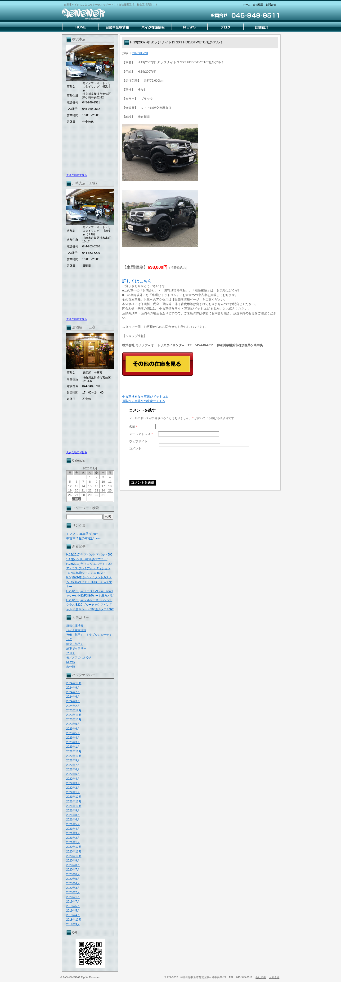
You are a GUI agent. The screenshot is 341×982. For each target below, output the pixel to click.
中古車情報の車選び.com (83, 538)
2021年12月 (73, 796)
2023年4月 (73, 737)
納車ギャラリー (76, 648)
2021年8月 (73, 815)
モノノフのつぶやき (79, 657)
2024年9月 (73, 687)
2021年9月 (73, 810)
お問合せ (271, 4)
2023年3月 (73, 742)
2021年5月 (73, 824)
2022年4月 (73, 778)
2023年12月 (73, 710)
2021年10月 (73, 806)
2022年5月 (73, 774)
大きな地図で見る (76, 175)
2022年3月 (73, 783)
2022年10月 (73, 756)
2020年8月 (73, 865)
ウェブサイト (138, 441)
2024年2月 (73, 706)
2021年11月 (73, 801)
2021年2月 (73, 837)
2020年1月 (73, 897)
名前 (133, 426)
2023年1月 (73, 746)
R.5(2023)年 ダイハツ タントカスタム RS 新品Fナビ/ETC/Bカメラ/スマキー (89, 582)
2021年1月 (73, 842)
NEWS (70, 662)
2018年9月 (73, 924)
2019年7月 (73, 901)
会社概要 (258, 4)
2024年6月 (73, 696)
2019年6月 (73, 906)
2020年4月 (73, 883)
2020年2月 (73, 892)
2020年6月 (73, 874)
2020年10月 (73, 856)
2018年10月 (73, 919)
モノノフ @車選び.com (82, 534)
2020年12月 (73, 846)
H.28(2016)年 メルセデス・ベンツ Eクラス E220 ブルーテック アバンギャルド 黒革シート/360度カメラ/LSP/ (90, 604)
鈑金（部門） (74, 644)
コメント (135, 448)
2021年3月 (73, 833)
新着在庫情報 (74, 625)
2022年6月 (73, 769)
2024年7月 (73, 692)
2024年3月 (73, 701)
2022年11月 (73, 751)
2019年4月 (73, 915)
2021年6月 (73, 819)
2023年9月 (73, 724)
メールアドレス (141, 434)
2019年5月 (73, 910)
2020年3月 (73, 887)
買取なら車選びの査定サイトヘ (143, 401)
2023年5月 (73, 733)
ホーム (247, 4)
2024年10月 (73, 683)
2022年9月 (73, 760)
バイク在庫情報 (76, 630)
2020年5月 (73, 878)
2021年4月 (73, 828)
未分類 (70, 666)
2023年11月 (73, 715)
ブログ (70, 653)
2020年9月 (73, 860)
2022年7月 (73, 765)
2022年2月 (73, 787)
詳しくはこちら (137, 281)
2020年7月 (73, 869)
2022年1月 (73, 792)
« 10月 (76, 499)
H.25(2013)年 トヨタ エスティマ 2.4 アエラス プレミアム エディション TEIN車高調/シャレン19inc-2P (89, 568)
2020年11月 (73, 851)
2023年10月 (73, 719)
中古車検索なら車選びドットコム (145, 396)
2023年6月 (73, 728)
